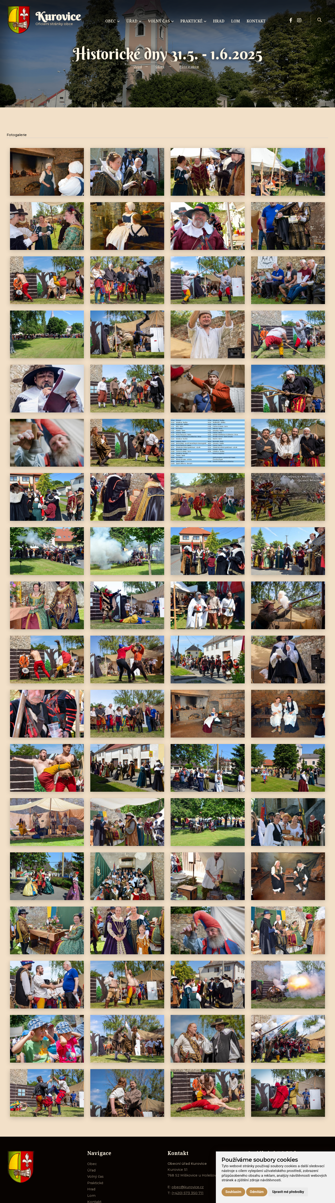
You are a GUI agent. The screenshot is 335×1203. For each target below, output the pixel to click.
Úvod (138, 67)
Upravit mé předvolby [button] (288, 1192)
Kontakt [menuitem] (256, 21)
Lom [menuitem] (235, 21)
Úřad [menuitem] (133, 21)
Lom (91, 1195)
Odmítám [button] (257, 1192)
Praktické (95, 1183)
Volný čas (95, 1176)
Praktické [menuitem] (193, 21)
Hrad (91, 1189)
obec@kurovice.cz (188, 1187)
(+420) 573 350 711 (187, 1193)
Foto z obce (189, 67)
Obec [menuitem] (112, 21)
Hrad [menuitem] (218, 21)
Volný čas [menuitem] (161, 21)
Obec (160, 67)
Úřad (91, 1170)
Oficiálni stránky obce (58, 20)
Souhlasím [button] (233, 1192)
